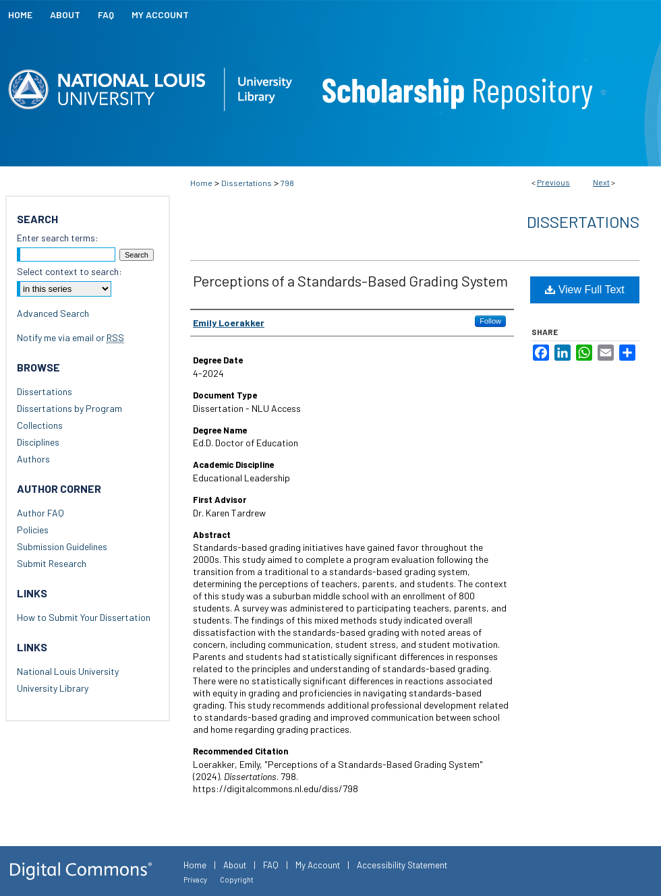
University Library (52, 688)
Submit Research (51, 563)
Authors (33, 459)
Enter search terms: (57, 237)
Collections (40, 425)
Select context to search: (69, 271)
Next (601, 182)
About (234, 865)
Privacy (195, 879)
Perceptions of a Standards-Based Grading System (350, 280)
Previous (553, 182)
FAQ (271, 865)
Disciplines (38, 442)
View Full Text (585, 289)
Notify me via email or (70, 337)
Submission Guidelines (62, 546)
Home (201, 182)
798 (287, 182)
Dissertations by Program (69, 408)
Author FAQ (40, 512)
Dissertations (246, 182)
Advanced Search (53, 313)
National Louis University (68, 671)
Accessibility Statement (402, 865)
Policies (33, 529)
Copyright (237, 879)
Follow (490, 321)
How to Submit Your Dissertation (83, 617)
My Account (317, 865)
